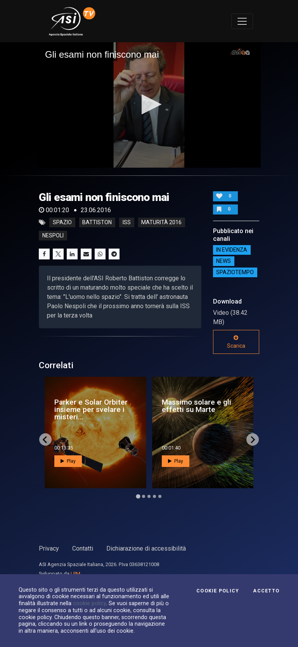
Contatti (82, 548)
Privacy (49, 548)
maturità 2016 (161, 223)
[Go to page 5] (159, 496)
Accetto (266, 591)
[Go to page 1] (138, 496)
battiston (97, 223)
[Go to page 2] (143, 496)
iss (127, 223)
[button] (149, 104)
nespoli (53, 236)
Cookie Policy (217, 591)
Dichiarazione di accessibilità (146, 548)
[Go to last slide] (45, 439)
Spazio (62, 223)
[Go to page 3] (149, 496)
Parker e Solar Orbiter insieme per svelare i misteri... (91, 409)
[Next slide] (252, 439)
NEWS (223, 261)
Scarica (236, 342)
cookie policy (89, 603)
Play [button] (68, 461)
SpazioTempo (235, 272)
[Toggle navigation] (242, 21)
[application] (149, 105)
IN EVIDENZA (231, 250)
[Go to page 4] (154, 496)
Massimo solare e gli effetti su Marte (196, 406)
